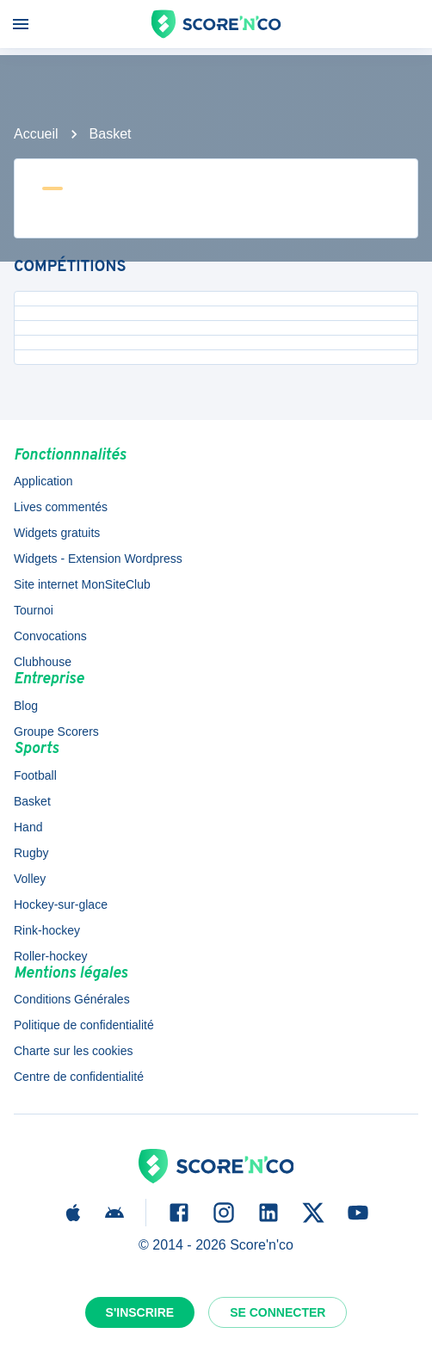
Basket (110, 134)
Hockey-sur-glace (61, 904)
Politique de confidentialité (84, 1025)
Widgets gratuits (57, 533)
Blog (26, 706)
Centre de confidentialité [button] (79, 1076)
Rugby (31, 853)
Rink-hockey (47, 930)
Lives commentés (61, 507)
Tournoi (33, 610)
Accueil (36, 134)
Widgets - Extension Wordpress (98, 558)
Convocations (50, 636)
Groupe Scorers (56, 731)
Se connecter (277, 1312)
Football (35, 775)
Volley (30, 879)
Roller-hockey (51, 956)
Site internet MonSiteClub (82, 584)
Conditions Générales (72, 999)
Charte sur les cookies (73, 1051)
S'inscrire (140, 1312)
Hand (28, 827)
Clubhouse (42, 662)
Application (43, 481)
